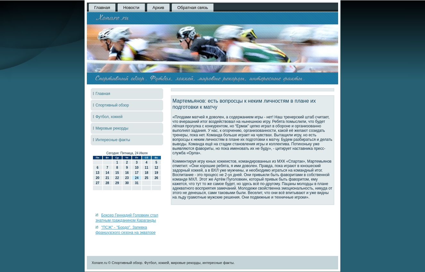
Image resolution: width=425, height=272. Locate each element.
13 (97, 172)
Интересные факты (113, 140)
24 (136, 178)
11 (146, 167)
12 (156, 167)
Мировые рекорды (112, 128)
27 (97, 183)
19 (156, 172)
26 (156, 178)
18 (146, 172)
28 (107, 183)
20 (97, 178)
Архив (158, 7)
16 (127, 172)
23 (127, 178)
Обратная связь (192, 7)
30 (127, 183)
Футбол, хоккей (109, 117)
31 (136, 183)
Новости (131, 7)
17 (136, 172)
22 (117, 178)
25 (146, 178)
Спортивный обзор (112, 105)
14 (107, 172)
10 (136, 167)
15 (117, 172)
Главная (102, 7)
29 (117, 183)
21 (107, 178)
